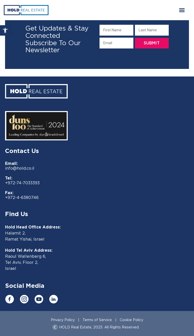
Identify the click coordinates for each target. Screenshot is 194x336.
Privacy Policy (63, 320)
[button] (5, 30)
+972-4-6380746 (22, 197)
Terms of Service (97, 320)
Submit (152, 42)
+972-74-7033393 (22, 182)
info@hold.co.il (19, 168)
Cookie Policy (131, 320)
